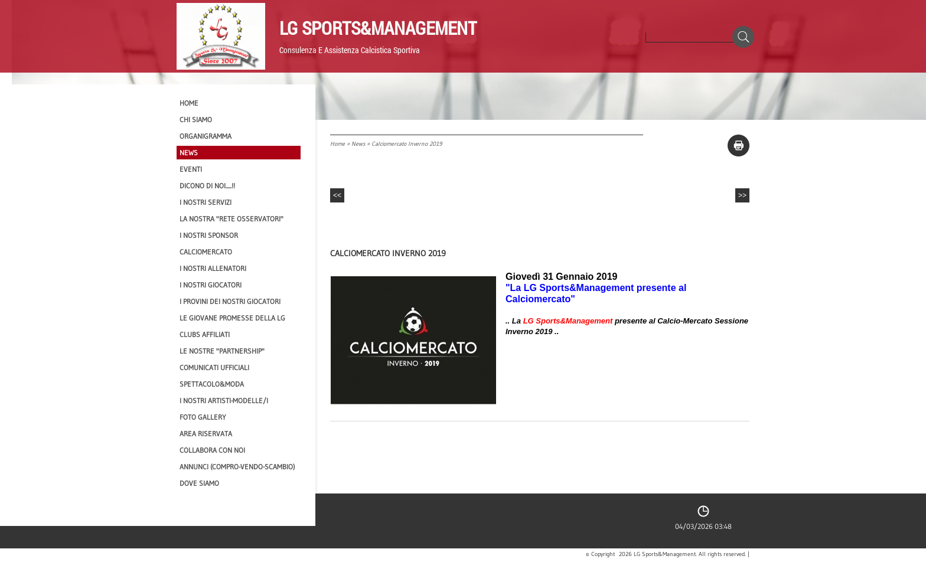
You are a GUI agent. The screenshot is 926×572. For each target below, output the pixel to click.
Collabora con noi (212, 450)
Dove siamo (199, 483)
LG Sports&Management (378, 28)
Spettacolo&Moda (212, 384)
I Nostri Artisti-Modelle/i (224, 400)
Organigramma (205, 136)
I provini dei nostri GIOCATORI (230, 301)
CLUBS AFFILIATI (205, 334)
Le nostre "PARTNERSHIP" (222, 351)
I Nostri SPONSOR (209, 235)
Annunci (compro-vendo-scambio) (237, 466)
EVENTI (191, 169)
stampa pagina (738, 145)
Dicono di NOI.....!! (207, 185)
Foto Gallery (203, 417)
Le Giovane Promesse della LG (232, 317)
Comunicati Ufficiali (214, 367)
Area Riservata (206, 433)
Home (337, 144)
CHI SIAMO (196, 119)
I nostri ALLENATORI (213, 268)
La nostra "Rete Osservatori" (231, 218)
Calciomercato (206, 251)
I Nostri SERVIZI (205, 202)
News (358, 144)
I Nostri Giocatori (211, 284)
